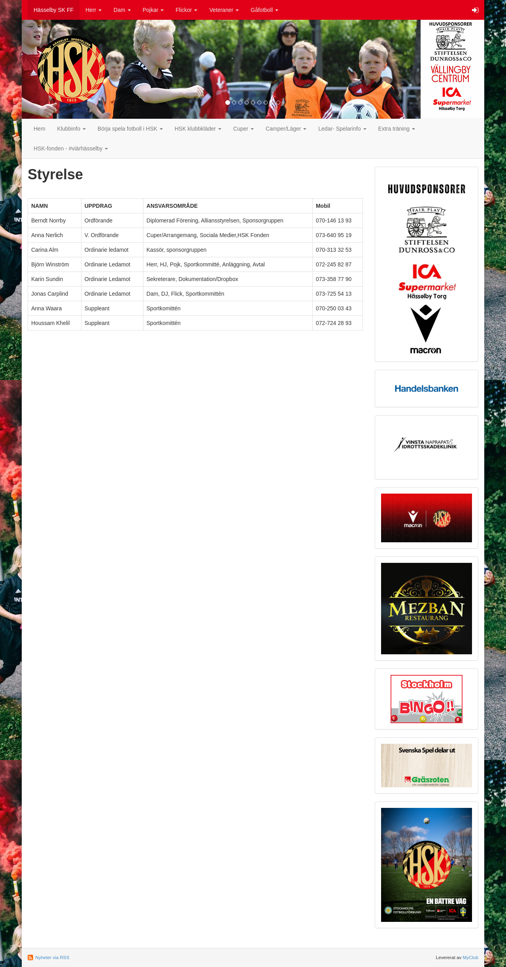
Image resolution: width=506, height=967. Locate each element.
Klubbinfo (71, 128)
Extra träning (396, 128)
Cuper (243, 128)
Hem (39, 128)
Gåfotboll (264, 10)
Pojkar (153, 10)
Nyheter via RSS (52, 957)
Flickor (186, 10)
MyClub (470, 957)
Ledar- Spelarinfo (342, 128)
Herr (93, 10)
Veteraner (224, 10)
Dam (121, 10)
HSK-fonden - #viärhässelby (71, 148)
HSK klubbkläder (198, 128)
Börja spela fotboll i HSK (130, 128)
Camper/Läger (286, 128)
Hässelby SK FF (54, 10)
